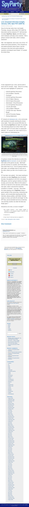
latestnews (10, 376)
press (14, 219)
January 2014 (10, 439)
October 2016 (10, 408)
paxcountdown (11, 380)
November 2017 (11, 404)
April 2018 (10, 402)
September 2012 (11, 460)
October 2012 (10, 459)
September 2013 (11, 444)
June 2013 (10, 448)
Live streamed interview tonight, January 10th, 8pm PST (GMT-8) (13, 23)
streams (17, 219)
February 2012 (11, 470)
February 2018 (11, 403)
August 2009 (10, 499)
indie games (10, 219)
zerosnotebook (11, 393)
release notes (10, 385)
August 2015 (10, 420)
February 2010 (11, 496)
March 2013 (10, 452)
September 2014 (11, 430)
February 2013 (11, 454)
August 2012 (10, 462)
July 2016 (10, 410)
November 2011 (11, 471)
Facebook (13, 318)
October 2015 (10, 418)
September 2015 (11, 419)
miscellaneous (11, 379)
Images (12, 11)
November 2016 (11, 407)
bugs (9, 367)
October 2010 (10, 486)
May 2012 (10, 466)
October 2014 (10, 428)
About (2, 11)
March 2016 (10, 414)
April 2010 (10, 494)
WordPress (20, 504)
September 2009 (11, 498)
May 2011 (10, 478)
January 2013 (10, 455)
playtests (10, 381)
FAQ (17, 11)
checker (9, 349)
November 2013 (11, 442)
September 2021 (11, 399)
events (9, 373)
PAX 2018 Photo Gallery (12, 343)
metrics (9, 377)
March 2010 (10, 495)
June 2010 (10, 491)
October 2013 (10, 443)
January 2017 (10, 406)
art (8, 364)
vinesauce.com (13, 119)
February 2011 (11, 482)
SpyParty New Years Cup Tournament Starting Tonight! (12, 16)
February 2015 (11, 426)
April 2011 (10, 479)
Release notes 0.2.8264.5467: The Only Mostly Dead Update (14, 339)
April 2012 (10, 467)
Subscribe (22, 13)
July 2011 (10, 475)
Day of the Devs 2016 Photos (13, 341)
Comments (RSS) (11, 504)
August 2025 (10, 398)
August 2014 (10, 431)
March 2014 (10, 436)
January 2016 (10, 415)
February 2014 (11, 438)
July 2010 (10, 490)
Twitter (8, 318)
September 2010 (11, 487)
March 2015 (10, 424)
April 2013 (10, 451)
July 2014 (10, 432)
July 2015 (10, 422)
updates (9, 392)
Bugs (7, 11)
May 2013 (10, 450)
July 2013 (10, 447)
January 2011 (10, 483)
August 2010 (10, 488)
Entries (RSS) (3, 504)
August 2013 (10, 446)
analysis (9, 363)
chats (9, 368)
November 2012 (11, 458)
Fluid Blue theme (14, 505)
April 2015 (10, 423)
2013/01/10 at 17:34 (6, 231)
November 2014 (11, 427)
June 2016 (10, 411)
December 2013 (11, 440)
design (9, 372)
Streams (22, 11)
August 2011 (10, 474)
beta (6, 219)
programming (10, 384)
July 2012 (10, 463)
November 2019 (11, 400)
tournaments (10, 391)
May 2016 (10, 412)
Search (20, 333)
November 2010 (11, 484)
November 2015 (11, 416)
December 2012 (11, 456)
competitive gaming (12, 371)
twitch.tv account (8, 161)
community (10, 369)
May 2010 (10, 492)
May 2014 (10, 434)
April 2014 (10, 435)
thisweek (10, 389)
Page (13, 303)
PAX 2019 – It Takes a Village (13, 340)
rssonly (9, 387)
